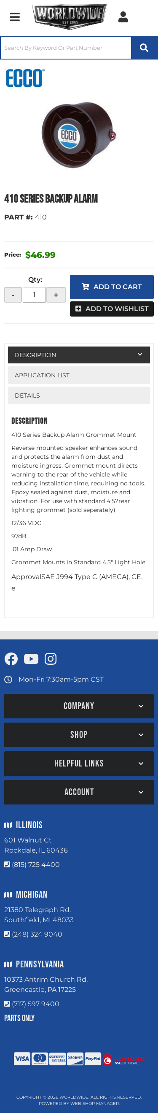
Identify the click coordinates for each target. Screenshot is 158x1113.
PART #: (18, 217)
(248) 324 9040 (37, 934)
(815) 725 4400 (36, 865)
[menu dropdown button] (14, 17)
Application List (42, 375)
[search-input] (66, 48)
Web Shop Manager (94, 1103)
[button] (79, 48)
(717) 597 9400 (35, 1004)
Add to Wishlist (117, 309)
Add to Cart (118, 287)
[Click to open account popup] (123, 17)
